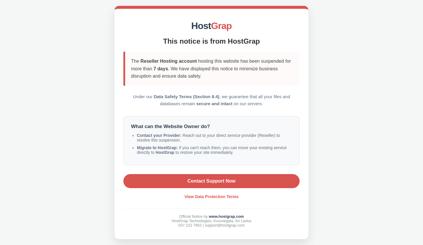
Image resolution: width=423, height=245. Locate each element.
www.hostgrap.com (226, 216)
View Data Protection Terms (211, 196)
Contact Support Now (211, 180)
